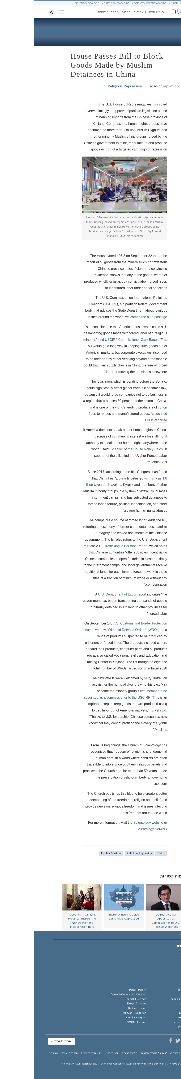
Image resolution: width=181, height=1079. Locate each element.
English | (156, 994)
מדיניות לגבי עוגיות (57, 1053)
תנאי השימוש (77, 1053)
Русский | (102, 1022)
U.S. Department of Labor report (88, 594)
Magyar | (100, 1012)
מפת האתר (159, 1056)
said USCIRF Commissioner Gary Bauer (93, 339)
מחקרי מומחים (74, 12)
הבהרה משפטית (35, 1053)
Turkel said (124, 710)
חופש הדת (122, 12)
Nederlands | (154, 1017)
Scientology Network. (117, 829)
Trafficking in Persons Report (91, 546)
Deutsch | (101, 999)
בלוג (159, 28)
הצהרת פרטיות (95, 1053)
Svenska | (154, 1026)
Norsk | (101, 1017)
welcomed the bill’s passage (112, 317)
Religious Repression (90, 86)
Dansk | (103, 989)
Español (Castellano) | (94, 994)
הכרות (91, 12)
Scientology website (114, 822)
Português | (151, 1022)
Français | (155, 1003)
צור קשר (19, 1053)
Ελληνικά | (102, 1003)
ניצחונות (105, 12)
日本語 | (155, 1012)
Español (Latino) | (150, 999)
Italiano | (103, 1008)
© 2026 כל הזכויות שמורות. (136, 1053)
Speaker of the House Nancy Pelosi (102, 449)
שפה (164, 981)
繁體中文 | (154, 989)
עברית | (156, 1008)
